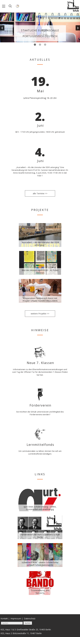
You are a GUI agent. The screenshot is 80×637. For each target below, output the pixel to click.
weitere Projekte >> (40, 313)
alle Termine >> (40, 193)
